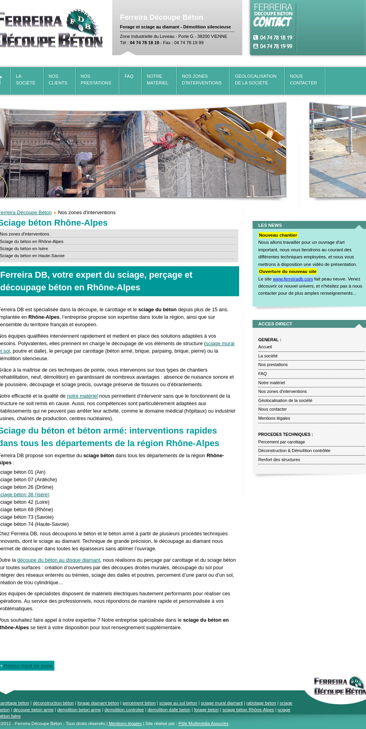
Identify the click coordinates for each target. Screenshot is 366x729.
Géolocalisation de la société (285, 400)
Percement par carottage (281, 441)
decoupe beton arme (33, 709)
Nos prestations (273, 364)
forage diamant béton (98, 703)
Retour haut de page (28, 666)
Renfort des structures (279, 459)
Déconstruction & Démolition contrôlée (294, 450)
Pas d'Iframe (331, 27)
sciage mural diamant (222, 703)
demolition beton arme (79, 709)
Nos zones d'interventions (282, 391)
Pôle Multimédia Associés (203, 723)
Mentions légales (274, 418)
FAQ (128, 76)
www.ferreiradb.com (293, 279)
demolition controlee (124, 709)
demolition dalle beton (168, 709)
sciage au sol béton (178, 703)
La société (268, 355)
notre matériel (82, 396)
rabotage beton (261, 703)
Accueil (265, 346)
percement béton (139, 703)
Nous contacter (272, 409)
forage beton (206, 709)
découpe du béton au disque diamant (58, 560)
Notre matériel (271, 382)
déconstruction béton (53, 703)
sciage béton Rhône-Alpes (248, 709)
